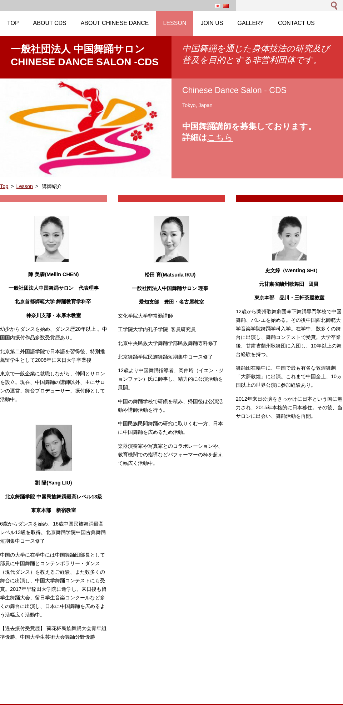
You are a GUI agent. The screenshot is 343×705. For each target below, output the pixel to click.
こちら (220, 137)
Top (4, 186)
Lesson (24, 186)
